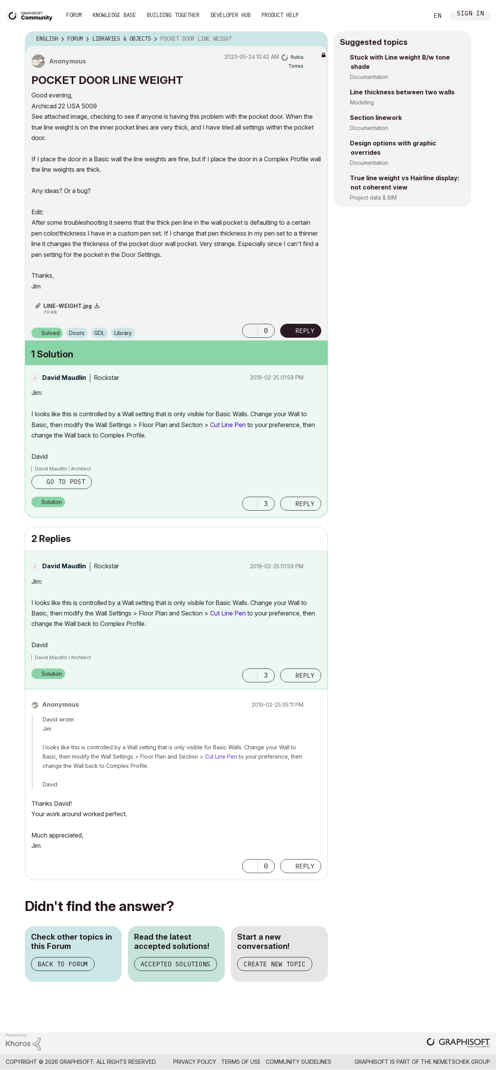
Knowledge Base (114, 15)
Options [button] (317, 39)
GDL (99, 333)
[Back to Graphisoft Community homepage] (32, 15)
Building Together (173, 15)
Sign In (470, 14)
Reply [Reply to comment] (305, 504)
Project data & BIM (373, 197)
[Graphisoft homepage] (458, 1043)
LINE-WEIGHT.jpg (67, 306)
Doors (76, 333)
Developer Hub (230, 15)
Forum (74, 15)
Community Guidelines (298, 1061)
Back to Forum (63, 964)
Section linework (376, 117)
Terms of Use (241, 1061)
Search (414, 15)
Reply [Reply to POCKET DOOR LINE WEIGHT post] (305, 331)
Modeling (362, 102)
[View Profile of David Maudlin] (64, 377)
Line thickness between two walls (402, 92)
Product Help (280, 15)
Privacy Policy (194, 1061)
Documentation (369, 76)
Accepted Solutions (175, 964)
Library (123, 333)
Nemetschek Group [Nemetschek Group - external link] (461, 1061)
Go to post (65, 481)
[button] (250, 330)
